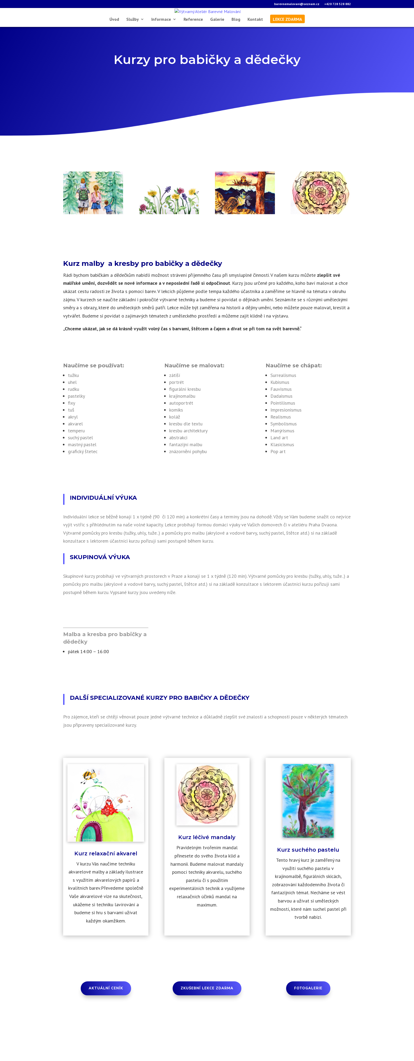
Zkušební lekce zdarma (207, 1018)
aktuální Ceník (106, 1018)
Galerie (217, 49)
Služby (132, 49)
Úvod (114, 49)
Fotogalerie (308, 1018)
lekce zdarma (287, 49)
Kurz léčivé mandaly (207, 867)
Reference (193, 49)
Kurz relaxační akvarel (105, 883)
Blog (236, 49)
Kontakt (255, 49)
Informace (161, 49)
